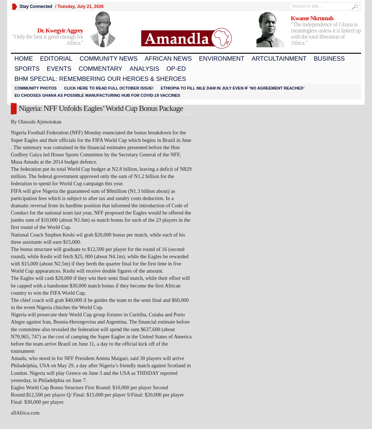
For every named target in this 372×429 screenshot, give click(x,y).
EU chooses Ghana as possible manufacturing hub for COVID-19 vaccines (97, 95)
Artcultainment (279, 58)
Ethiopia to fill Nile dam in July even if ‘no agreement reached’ (232, 88)
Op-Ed (176, 68)
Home (23, 58)
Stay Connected (36, 6)
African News (168, 58)
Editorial (56, 58)
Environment (222, 58)
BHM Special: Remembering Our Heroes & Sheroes (100, 78)
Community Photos (35, 88)
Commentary (100, 68)
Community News (108, 58)
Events (59, 68)
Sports (27, 68)
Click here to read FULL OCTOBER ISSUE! (108, 88)
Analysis (144, 68)
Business (329, 58)
